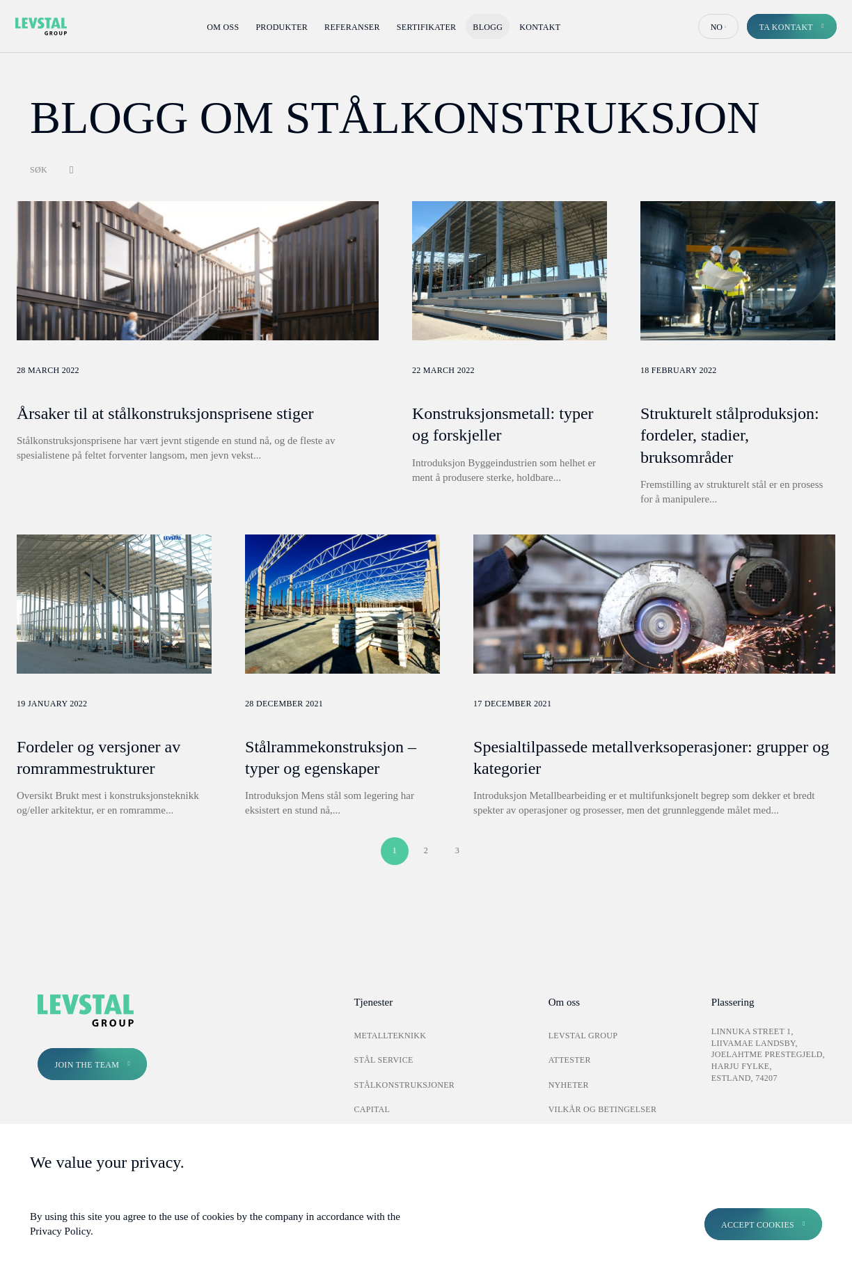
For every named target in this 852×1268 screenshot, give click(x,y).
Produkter (281, 27)
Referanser (352, 27)
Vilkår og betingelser (603, 1109)
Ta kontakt (786, 27)
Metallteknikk (390, 1035)
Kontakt (539, 27)
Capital (372, 1109)
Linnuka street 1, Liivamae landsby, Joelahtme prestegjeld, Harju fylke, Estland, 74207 (768, 1055)
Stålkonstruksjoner (404, 1085)
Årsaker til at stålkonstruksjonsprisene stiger (165, 413)
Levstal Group (583, 1035)
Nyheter (569, 1085)
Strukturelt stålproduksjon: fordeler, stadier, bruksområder (729, 435)
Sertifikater (427, 27)
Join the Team (86, 1065)
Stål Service (383, 1060)
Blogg (488, 27)
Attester (570, 1060)
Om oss (223, 27)
